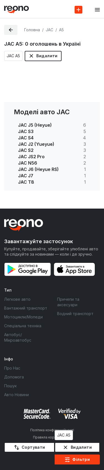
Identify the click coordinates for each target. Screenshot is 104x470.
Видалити (46, 55)
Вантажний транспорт (25, 308)
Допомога (14, 377)
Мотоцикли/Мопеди (23, 317)
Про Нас (12, 368)
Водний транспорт (75, 313)
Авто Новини (16, 394)
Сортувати (33, 447)
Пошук (10, 385)
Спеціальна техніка (22, 325)
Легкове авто (17, 299)
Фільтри (81, 459)
